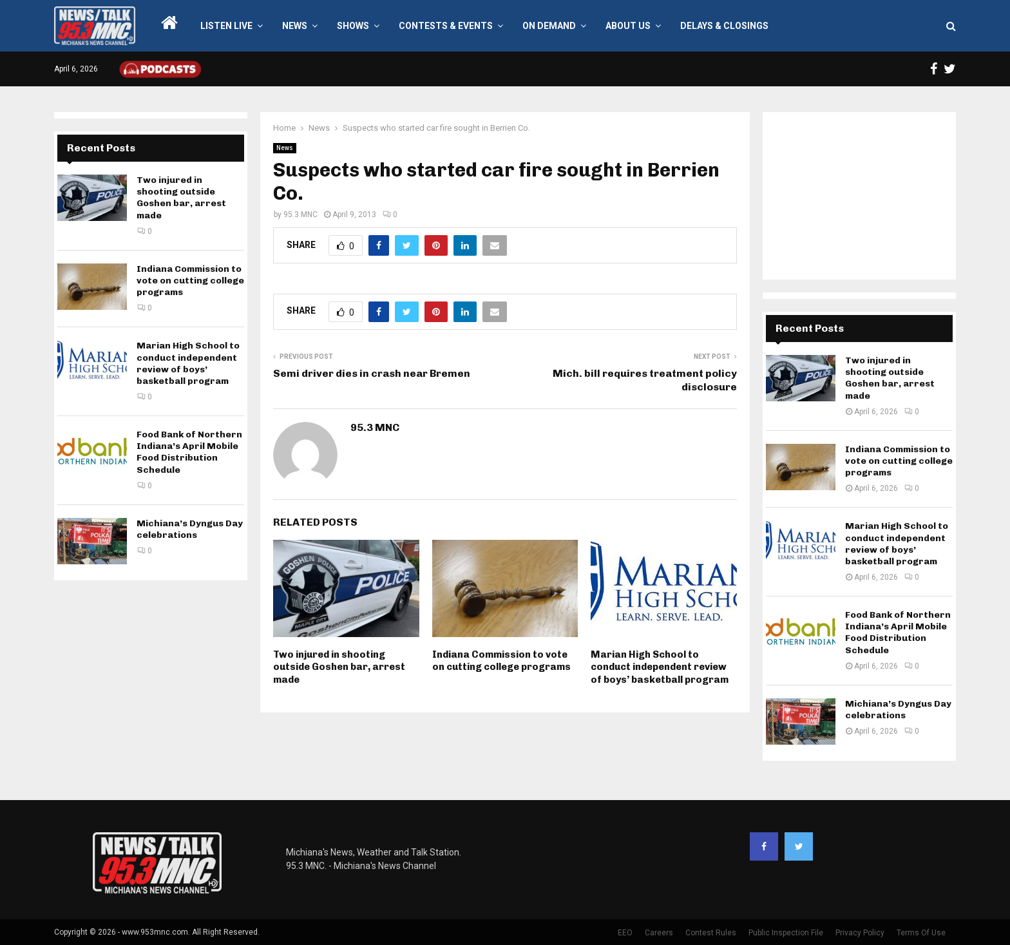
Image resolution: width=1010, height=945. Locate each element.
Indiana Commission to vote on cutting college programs (501, 661)
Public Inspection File (785, 932)
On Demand (549, 26)
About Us (628, 26)
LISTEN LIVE (226, 26)
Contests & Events (446, 26)
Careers (659, 932)
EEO (625, 932)
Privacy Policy (859, 932)
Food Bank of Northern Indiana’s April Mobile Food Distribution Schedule (189, 452)
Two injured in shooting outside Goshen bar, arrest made (339, 667)
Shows (353, 26)
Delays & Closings (724, 26)
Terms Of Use (921, 932)
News (294, 26)
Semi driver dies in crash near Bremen (371, 373)
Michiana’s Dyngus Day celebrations (190, 529)
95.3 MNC (300, 214)
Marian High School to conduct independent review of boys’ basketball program (660, 667)
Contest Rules (710, 932)
